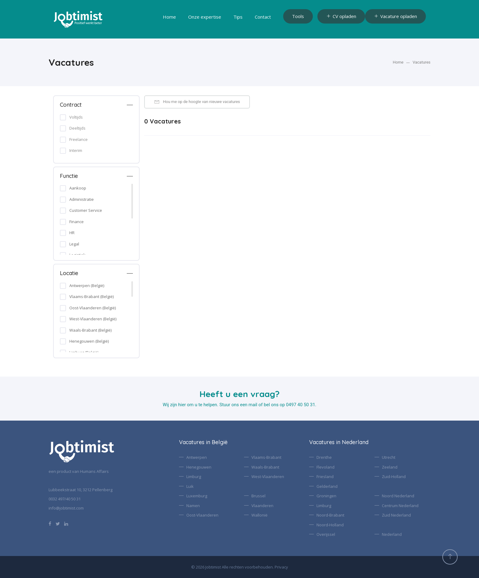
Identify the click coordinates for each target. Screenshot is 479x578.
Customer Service (85, 210)
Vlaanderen (262, 505)
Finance (76, 221)
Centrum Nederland (400, 505)
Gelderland (327, 486)
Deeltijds (77, 128)
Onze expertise (204, 17)
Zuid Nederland (396, 515)
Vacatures (421, 62)
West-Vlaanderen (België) (92, 319)
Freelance (78, 139)
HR (72, 232)
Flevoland (325, 467)
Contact (263, 17)
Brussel (258, 496)
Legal (74, 244)
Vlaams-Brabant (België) (91, 296)
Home (169, 17)
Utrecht (388, 457)
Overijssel (325, 534)
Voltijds (76, 117)
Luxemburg (196, 496)
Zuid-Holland (394, 476)
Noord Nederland (398, 496)
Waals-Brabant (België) (90, 330)
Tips (238, 17)
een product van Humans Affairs (79, 471)
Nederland (392, 534)
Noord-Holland (330, 525)
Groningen (326, 496)
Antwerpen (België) (86, 285)
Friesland (325, 476)
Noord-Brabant (330, 515)
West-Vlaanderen (267, 476)
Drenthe (324, 457)
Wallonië (259, 515)
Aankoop (77, 188)
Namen (193, 505)
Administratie (81, 199)
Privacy (281, 567)
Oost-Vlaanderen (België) (92, 308)
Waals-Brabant (265, 467)
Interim (75, 150)
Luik (190, 486)
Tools (298, 16)
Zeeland (389, 467)
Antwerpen (196, 457)
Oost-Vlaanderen (202, 515)
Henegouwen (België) (89, 341)
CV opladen (341, 16)
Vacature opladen (395, 16)
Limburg (193, 476)
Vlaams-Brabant (266, 457)
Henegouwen (198, 467)
